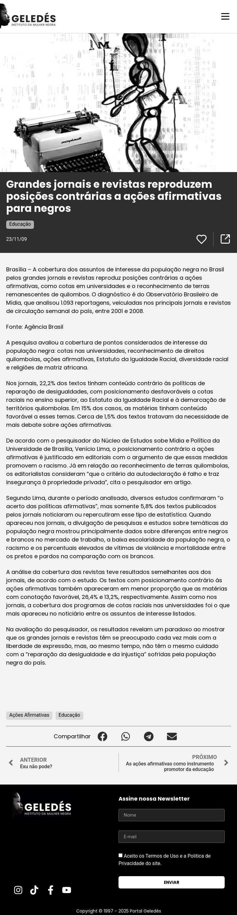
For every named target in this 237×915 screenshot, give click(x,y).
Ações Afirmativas (29, 715)
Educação (20, 224)
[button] (102, 736)
